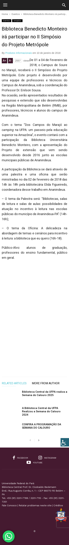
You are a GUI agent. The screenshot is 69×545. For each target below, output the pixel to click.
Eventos (6, 21)
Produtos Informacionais (18, 53)
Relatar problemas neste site (35, 505)
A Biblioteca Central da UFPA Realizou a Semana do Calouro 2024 (41, 411)
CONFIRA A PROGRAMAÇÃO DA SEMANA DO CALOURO (41, 426)
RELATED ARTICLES (14, 383)
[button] (64, 5)
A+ (4, 60)
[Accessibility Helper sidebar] (65, 442)
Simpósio (17, 21)
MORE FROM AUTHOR (45, 383)
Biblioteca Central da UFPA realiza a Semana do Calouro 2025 (44, 393)
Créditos (58, 505)
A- (10, 60)
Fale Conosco (9, 505)
